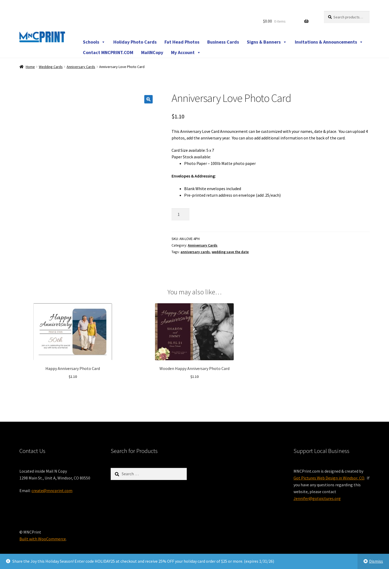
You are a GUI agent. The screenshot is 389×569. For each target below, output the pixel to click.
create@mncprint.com (51, 490)
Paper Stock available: (191, 156)
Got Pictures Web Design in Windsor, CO (329, 478)
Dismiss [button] (376, 561)
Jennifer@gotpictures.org (317, 498)
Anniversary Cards (81, 66)
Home (30, 66)
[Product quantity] (180, 214)
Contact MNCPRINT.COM (108, 52)
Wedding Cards (51, 66)
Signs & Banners (267, 42)
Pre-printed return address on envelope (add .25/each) (232, 195)
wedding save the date (230, 251)
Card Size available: (189, 150)
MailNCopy (152, 52)
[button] (148, 99)
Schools (94, 42)
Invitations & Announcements (329, 42)
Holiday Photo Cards (135, 42)
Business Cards (223, 42)
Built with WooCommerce (42, 538)
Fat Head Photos (181, 42)
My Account (186, 52)
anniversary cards (195, 251)
